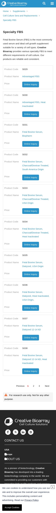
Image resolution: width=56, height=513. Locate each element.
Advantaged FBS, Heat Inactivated (33, 104)
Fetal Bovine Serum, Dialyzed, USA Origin (32, 264)
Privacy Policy (31, 500)
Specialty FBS (9, 20)
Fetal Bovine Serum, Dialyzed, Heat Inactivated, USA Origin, (35, 296)
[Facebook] (8, 432)
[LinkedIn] (23, 432)
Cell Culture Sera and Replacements (20, 15)
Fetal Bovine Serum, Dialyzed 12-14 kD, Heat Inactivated (34, 359)
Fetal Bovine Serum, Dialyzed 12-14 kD (32, 327)
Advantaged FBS (30, 76)
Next (47, 386)
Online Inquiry (30, 84)
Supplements (19, 11)
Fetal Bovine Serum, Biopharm (32, 134)
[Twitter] (15, 432)
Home (6, 11)
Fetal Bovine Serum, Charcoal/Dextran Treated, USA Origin (35, 199)
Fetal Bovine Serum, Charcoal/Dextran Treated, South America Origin (35, 165)
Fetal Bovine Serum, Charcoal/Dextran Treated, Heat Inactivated (35, 232)
